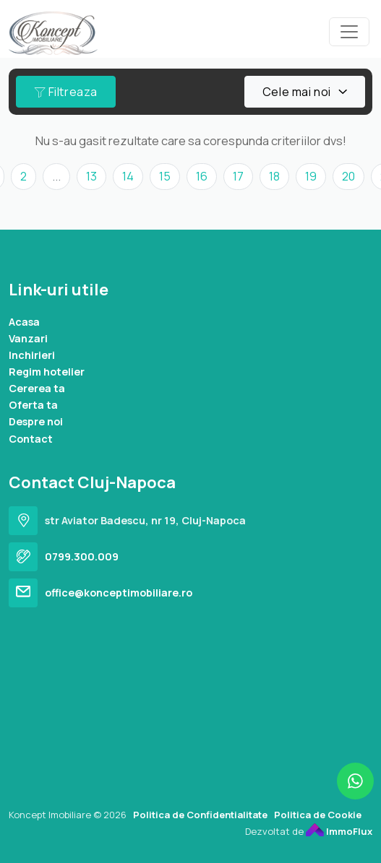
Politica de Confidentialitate (200, 814)
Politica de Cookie (317, 814)
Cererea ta (37, 388)
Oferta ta (33, 405)
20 (348, 176)
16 (201, 176)
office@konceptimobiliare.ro (118, 592)
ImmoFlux (339, 831)
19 (311, 176)
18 (274, 176)
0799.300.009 (82, 556)
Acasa (24, 322)
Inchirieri (32, 355)
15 (165, 176)
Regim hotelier (47, 371)
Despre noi (36, 421)
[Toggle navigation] (349, 31)
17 (238, 176)
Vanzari (28, 338)
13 (91, 176)
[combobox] (304, 92)
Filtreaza (66, 92)
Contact (31, 439)
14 (128, 176)
